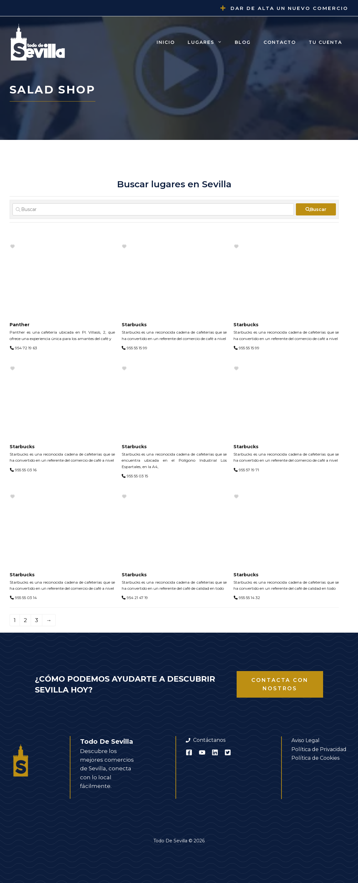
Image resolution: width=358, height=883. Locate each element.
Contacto (280, 42)
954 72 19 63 (26, 347)
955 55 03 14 (26, 597)
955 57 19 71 (249, 469)
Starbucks (134, 325)
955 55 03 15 (137, 476)
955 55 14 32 (249, 597)
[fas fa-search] (316, 209)
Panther (19, 325)
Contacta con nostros (279, 684)
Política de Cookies (315, 758)
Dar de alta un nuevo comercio (289, 8)
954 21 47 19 (137, 597)
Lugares (208, 42)
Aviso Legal (305, 740)
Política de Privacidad (318, 749)
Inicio (166, 42)
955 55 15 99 (137, 347)
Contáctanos (209, 740)
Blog (243, 42)
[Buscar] (153, 209)
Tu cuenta (325, 42)
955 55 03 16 (26, 469)
